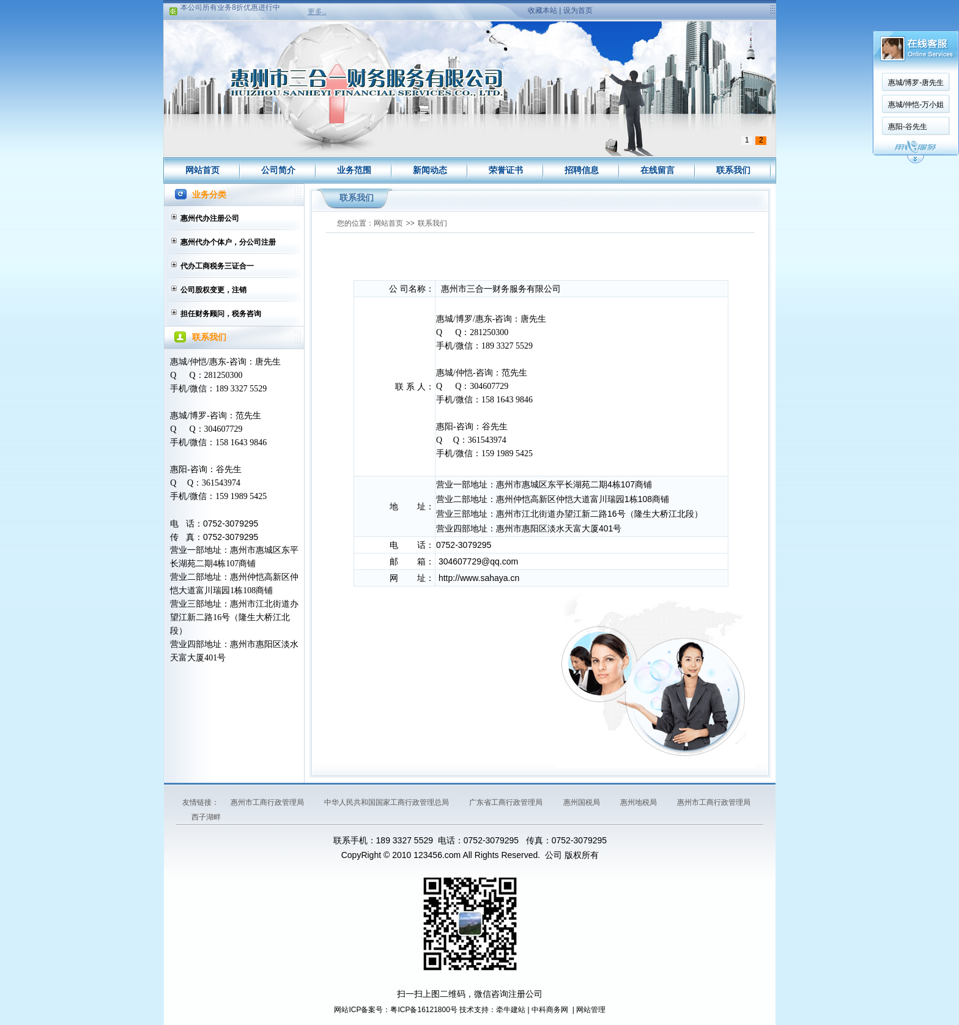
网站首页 (202, 170)
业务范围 (354, 170)
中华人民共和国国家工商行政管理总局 (387, 802)
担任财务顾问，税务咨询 (220, 313)
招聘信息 (582, 170)
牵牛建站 (510, 1009)
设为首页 (578, 10)
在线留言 (657, 170)
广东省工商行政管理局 (506, 802)
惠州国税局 (582, 802)
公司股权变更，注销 (213, 290)
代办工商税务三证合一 (217, 266)
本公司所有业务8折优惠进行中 (230, 10)
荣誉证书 (506, 170)
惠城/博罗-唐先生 (916, 82)
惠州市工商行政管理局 (268, 802)
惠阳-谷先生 (907, 126)
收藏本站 (542, 10)
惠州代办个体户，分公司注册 (228, 242)
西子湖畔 (206, 817)
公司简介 (278, 170)
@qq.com (499, 561)
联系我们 (733, 170)
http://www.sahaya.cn (479, 578)
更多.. (317, 11)
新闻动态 (430, 170)
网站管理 (590, 1009)
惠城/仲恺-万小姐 (916, 104)
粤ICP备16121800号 (423, 1009)
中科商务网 (549, 1009)
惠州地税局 (639, 802)
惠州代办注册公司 (209, 218)
